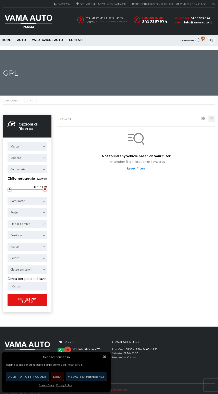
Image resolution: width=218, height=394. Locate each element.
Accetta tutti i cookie (27, 376)
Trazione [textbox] (16, 230)
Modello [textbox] (15, 153)
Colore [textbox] (14, 253)
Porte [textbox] (14, 208)
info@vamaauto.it (198, 22)
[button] (104, 357)
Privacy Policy (64, 385)
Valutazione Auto (47, 40)
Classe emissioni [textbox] (21, 265)
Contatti (77, 40)
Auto (21, 40)
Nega (57, 376)
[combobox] (27, 142)
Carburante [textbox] (17, 196)
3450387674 (64, 4)
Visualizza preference (86, 376)
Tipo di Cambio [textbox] (20, 219)
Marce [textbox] (14, 242)
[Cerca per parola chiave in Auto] (27, 282)
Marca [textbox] (14, 142)
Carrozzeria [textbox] (17, 164)
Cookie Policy (46, 385)
